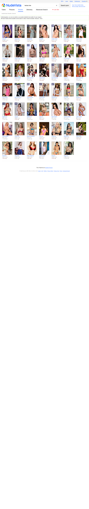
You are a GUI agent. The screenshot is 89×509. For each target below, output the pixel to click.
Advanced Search (42, 9)
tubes (4, 9)
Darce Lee (69, 149)
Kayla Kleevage (57, 71)
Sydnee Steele (44, 90)
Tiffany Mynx (44, 51)
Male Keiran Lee (20, 90)
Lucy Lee (44, 129)
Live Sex (56, 9)
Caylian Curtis (44, 149)
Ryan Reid (7, 149)
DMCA (45, 171)
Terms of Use (56, 171)
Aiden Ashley (81, 129)
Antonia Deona (7, 51)
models (20, 9)
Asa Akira (44, 32)
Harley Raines (57, 110)
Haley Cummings (32, 149)
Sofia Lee (44, 110)
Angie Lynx (20, 129)
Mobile (71, 1)
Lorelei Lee (57, 129)
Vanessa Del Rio (32, 71)
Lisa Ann (7, 32)
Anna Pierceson (32, 90)
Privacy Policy (50, 171)
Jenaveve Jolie (81, 32)
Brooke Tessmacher (32, 129)
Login (66, 1)
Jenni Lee (69, 71)
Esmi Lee (57, 149)
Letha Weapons (7, 129)
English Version (49, 167)
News (61, 171)
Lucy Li (81, 51)
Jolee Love (32, 51)
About (39, 171)
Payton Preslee (69, 51)
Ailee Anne (20, 149)
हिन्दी (62, 1)
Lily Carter (69, 90)
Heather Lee (32, 110)
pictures (12, 9)
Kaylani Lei (81, 90)
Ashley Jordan (81, 110)
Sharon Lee (7, 71)
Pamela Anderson (81, 71)
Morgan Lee (69, 129)
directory (29, 9)
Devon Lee (57, 51)
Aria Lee (20, 110)
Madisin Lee (7, 110)
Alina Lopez (20, 32)
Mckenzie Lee (57, 90)
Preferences (77, 1)
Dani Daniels (32, 32)
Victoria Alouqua (69, 110)
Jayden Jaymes (57, 32)
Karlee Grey (69, 32)
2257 (42, 171)
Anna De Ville (44, 71)
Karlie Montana (20, 71)
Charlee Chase (20, 51)
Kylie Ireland (7, 90)
